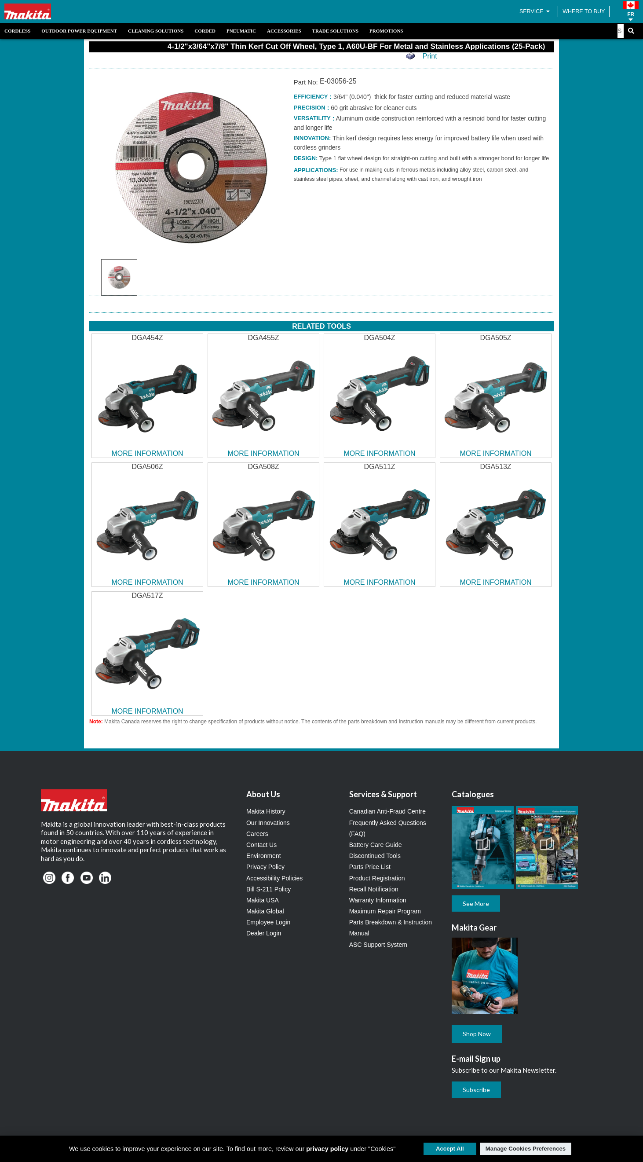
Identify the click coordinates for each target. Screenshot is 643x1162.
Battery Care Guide (375, 844)
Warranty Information (377, 900)
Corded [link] (205, 30)
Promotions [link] (386, 30)
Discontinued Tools (375, 855)
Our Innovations (268, 822)
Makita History (265, 811)
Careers (257, 833)
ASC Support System (378, 944)
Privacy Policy (265, 866)
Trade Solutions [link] (335, 30)
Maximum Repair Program (385, 911)
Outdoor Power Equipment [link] (79, 30)
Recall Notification (373, 889)
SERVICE (535, 11)
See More (476, 903)
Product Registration (377, 878)
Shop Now (477, 1033)
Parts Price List (370, 866)
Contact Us (261, 844)
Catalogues (473, 794)
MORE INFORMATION (147, 453)
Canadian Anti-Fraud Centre (387, 811)
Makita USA (262, 900)
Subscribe (476, 1089)
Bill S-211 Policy (268, 889)
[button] (631, 11)
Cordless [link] (17, 30)
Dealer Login (263, 933)
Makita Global (265, 911)
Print (430, 56)
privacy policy (327, 1148)
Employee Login (268, 922)
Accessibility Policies (274, 878)
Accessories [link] (284, 30)
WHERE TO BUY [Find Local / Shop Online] (584, 11)
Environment (263, 855)
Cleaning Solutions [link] (155, 30)
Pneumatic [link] (241, 30)
